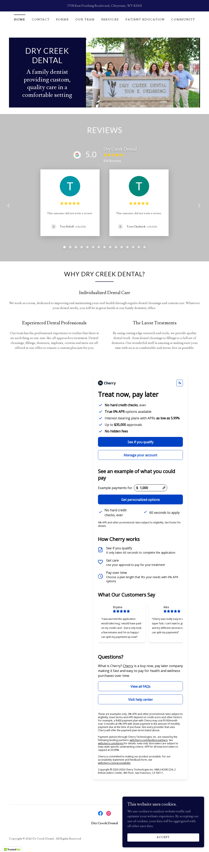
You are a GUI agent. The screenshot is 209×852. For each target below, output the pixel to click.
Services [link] (110, 19)
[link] (47, 62)
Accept (163, 837)
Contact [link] (41, 19)
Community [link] (183, 19)
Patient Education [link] (145, 19)
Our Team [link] (85, 19)
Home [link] (19, 19)
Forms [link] (62, 19)
